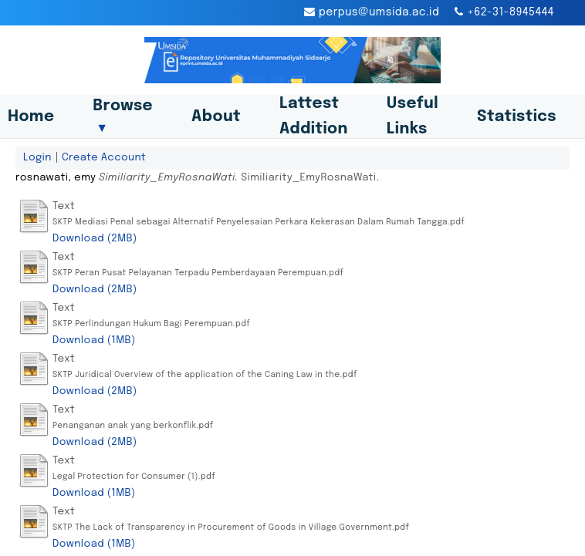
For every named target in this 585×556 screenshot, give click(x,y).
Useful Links (412, 116)
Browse (123, 116)
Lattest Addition (313, 116)
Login (37, 157)
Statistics (516, 117)
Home (31, 117)
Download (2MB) (94, 238)
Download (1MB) (94, 340)
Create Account (104, 157)
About (216, 117)
